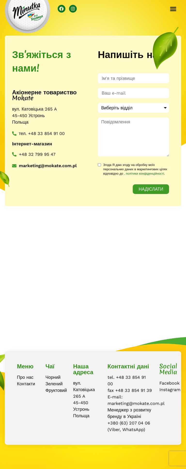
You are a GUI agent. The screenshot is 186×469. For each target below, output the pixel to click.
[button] (173, 9)
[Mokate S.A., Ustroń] (93, 278)
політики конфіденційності (145, 173)
